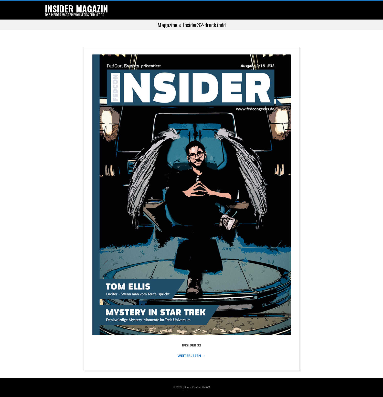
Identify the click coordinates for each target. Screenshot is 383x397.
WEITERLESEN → (191, 355)
